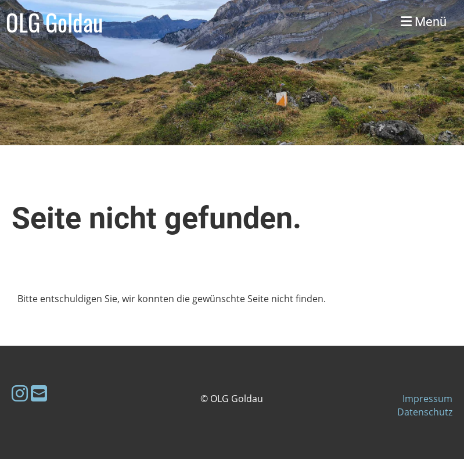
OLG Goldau (54, 22)
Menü (424, 22)
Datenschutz (424, 412)
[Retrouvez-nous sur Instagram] (20, 393)
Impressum (427, 398)
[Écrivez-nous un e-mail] (39, 393)
